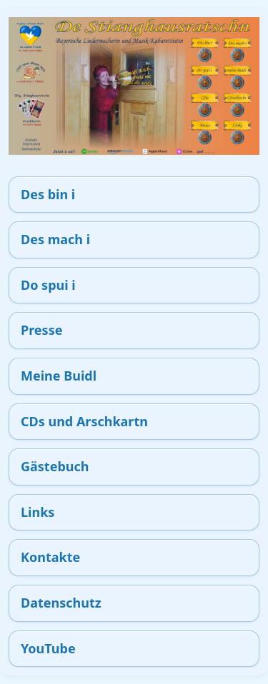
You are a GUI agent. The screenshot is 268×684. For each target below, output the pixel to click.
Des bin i (48, 194)
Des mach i (55, 239)
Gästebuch (55, 466)
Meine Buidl (58, 375)
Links (37, 511)
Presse (41, 329)
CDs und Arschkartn (84, 421)
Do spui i (48, 284)
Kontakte (50, 556)
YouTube (48, 648)
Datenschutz (61, 602)
